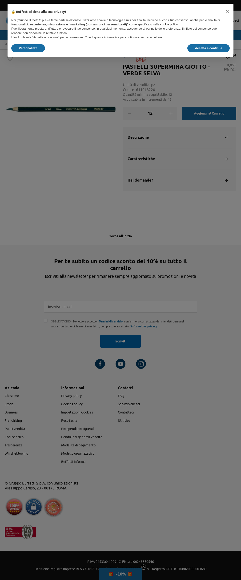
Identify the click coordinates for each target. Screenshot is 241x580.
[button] (227, 11)
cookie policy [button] (168, 24)
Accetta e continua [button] (208, 48)
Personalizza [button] (28, 48)
